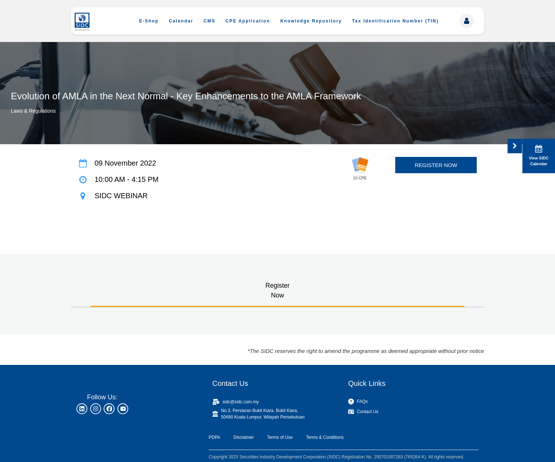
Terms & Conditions (325, 437)
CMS (210, 21)
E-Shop (149, 21)
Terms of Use (280, 437)
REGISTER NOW (436, 165)
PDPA (214, 437)
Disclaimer (243, 437)
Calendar (181, 21)
